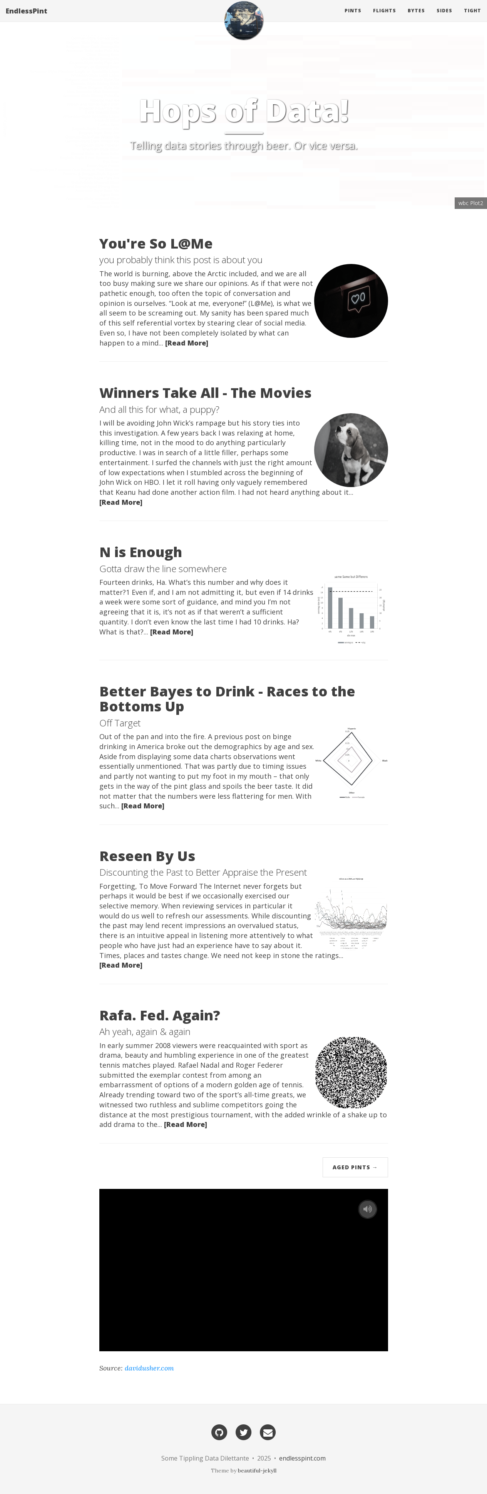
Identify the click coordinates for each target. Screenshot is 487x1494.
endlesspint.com (302, 1458)
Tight (472, 17)
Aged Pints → (355, 1167)
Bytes (416, 17)
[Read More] (186, 342)
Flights (384, 17)
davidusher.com (149, 1368)
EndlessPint (26, 17)
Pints (353, 17)
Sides (444, 17)
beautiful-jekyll (257, 1470)
